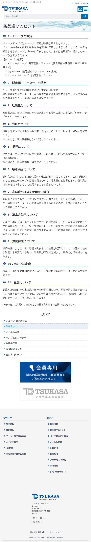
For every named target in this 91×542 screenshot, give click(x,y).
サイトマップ (55, 532)
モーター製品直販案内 (16, 436)
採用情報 (54, 466)
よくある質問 (12, 332)
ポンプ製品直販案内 (59, 436)
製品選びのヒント (15, 326)
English (76, 3)
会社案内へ (38, 521)
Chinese (85, 3)
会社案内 (54, 454)
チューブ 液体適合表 (16, 320)
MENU (85, 9)
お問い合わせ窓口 (80, 9)
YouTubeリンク (14, 349)
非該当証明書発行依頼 (16, 454)
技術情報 (10, 430)
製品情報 (10, 424)
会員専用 (10, 448)
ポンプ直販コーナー (16, 337)
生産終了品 (11, 343)
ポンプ (45, 314)
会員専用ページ (14, 354)
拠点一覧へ (38, 518)
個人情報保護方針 (37, 532)
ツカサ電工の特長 (58, 460)
